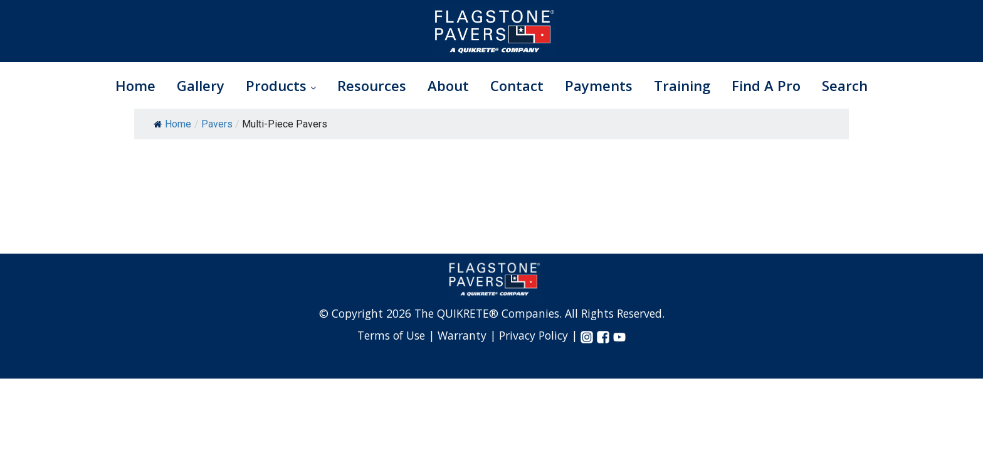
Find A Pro (766, 85)
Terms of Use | (397, 335)
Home (135, 85)
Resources (371, 85)
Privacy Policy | (540, 335)
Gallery (200, 85)
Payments (599, 85)
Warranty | (468, 335)
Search (845, 85)
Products (281, 85)
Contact (517, 85)
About (448, 85)
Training (682, 85)
